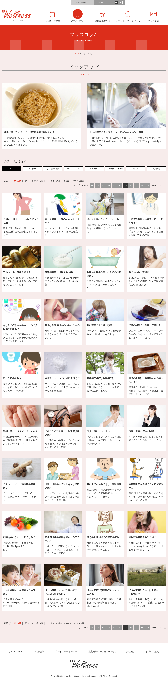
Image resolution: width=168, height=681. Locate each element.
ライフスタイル (73, 169)
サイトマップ (15, 651)
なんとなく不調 (53, 169)
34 (120, 185)
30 (97, 185)
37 (136, 185)
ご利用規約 (38, 651)
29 (92, 185)
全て (11, 169)
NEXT (155, 185)
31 (103, 185)
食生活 (135, 169)
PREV (85, 185)
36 (131, 185)
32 (108, 185)
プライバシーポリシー (66, 651)
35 (125, 185)
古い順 (17, 181)
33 (114, 185)
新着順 (7, 181)
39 (147, 185)
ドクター (32, 169)
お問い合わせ (81, 2)
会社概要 (130, 651)
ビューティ (94, 169)
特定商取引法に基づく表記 (102, 651)
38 (142, 185)
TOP (77, 54)
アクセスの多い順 (34, 181)
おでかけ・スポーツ (115, 169)
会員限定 (156, 169)
